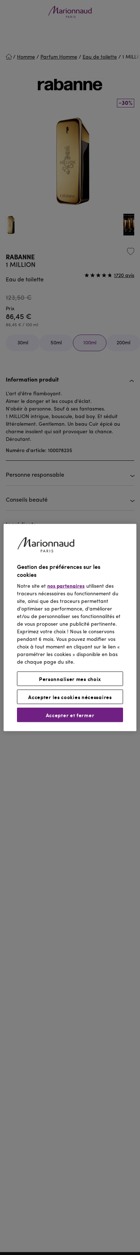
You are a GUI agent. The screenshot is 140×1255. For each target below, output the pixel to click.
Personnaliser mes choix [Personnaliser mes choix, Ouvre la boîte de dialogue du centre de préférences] (70, 678)
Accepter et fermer (70, 714)
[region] (70, 627)
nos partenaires (66, 585)
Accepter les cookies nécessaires (69, 696)
